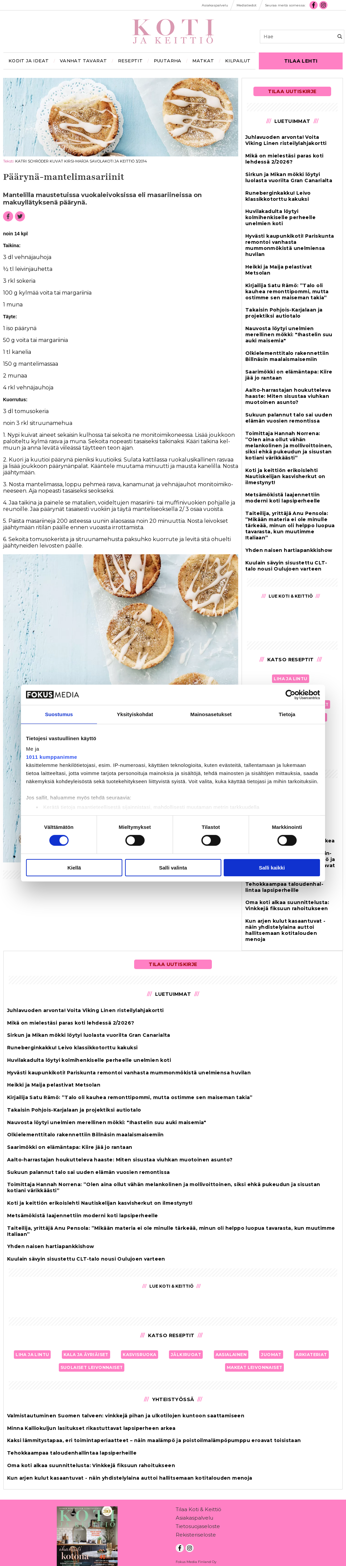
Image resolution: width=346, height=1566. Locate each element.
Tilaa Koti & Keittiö (198, 1498)
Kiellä (74, 868)
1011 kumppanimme (51, 757)
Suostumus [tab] (59, 714)
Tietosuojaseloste (198, 1514)
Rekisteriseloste (196, 1523)
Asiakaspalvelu (194, 1506)
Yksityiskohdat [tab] (135, 714)
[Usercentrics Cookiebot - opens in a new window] (290, 694)
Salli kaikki (272, 868)
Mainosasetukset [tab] (210, 714)
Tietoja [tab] (287, 714)
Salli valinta (173, 868)
